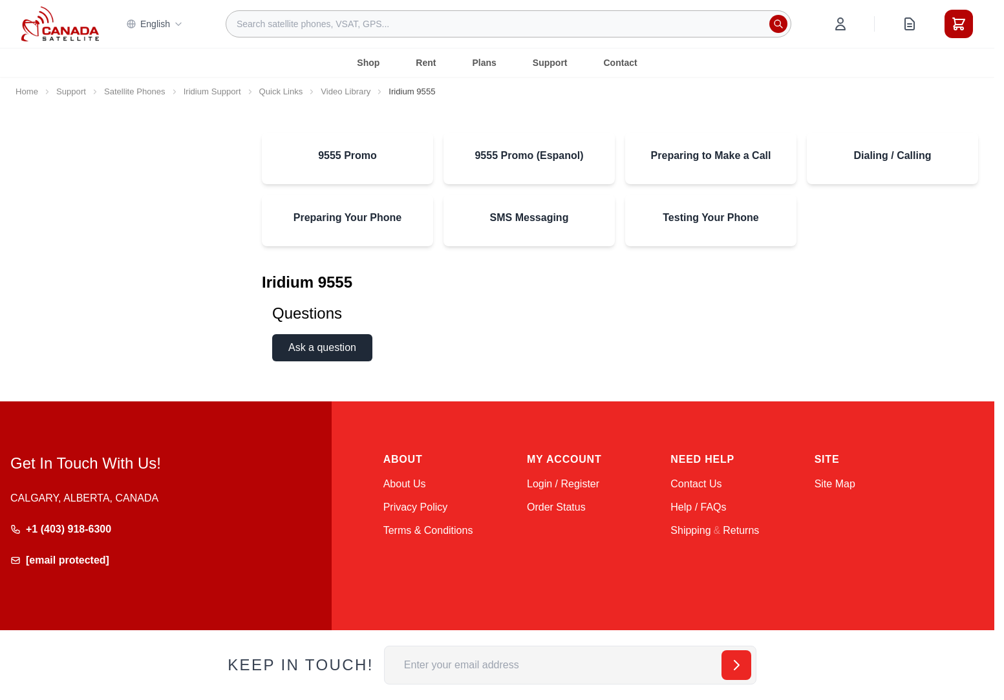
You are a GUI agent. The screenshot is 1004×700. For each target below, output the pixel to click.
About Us (404, 483)
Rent (426, 63)
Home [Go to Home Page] (27, 91)
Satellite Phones (135, 91)
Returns (741, 530)
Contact (620, 63)
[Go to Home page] (60, 23)
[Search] (778, 24)
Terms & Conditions (428, 530)
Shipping (690, 530)
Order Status (556, 507)
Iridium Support (212, 91)
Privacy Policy (415, 507)
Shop (368, 63)
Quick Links (281, 91)
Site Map (835, 483)
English (154, 24)
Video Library (345, 91)
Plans (484, 63)
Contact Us (695, 483)
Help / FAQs (698, 507)
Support (550, 63)
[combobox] (508, 23)
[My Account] (840, 24)
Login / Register (563, 483)
